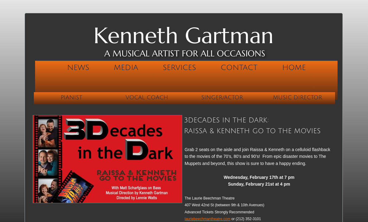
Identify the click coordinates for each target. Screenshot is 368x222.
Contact (239, 68)
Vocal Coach (147, 97)
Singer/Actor (222, 97)
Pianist (71, 97)
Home (294, 68)
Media (126, 68)
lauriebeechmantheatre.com (207, 219)
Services (179, 68)
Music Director (297, 97)
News (78, 68)
